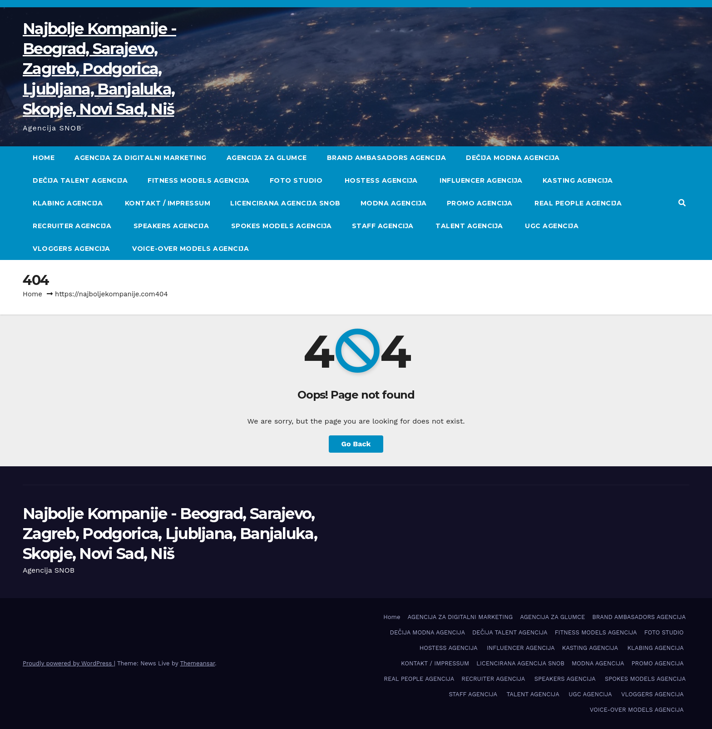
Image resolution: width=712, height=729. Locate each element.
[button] (682, 203)
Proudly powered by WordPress (68, 663)
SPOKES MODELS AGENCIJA (281, 226)
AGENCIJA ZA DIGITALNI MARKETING (140, 158)
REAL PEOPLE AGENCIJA (578, 203)
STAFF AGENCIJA (384, 226)
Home (43, 158)
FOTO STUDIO (297, 180)
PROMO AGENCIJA (481, 203)
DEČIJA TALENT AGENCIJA (80, 180)
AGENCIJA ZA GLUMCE (267, 158)
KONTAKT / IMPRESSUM (168, 203)
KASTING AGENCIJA (579, 180)
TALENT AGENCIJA (470, 226)
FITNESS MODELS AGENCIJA (199, 180)
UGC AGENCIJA (553, 226)
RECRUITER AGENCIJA (73, 226)
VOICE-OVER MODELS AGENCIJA (191, 249)
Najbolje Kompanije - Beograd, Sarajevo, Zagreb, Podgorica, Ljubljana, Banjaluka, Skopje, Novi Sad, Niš (99, 69)
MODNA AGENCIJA (394, 203)
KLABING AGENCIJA (69, 203)
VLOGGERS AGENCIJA (72, 249)
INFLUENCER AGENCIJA (481, 180)
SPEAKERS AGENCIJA (172, 226)
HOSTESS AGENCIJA (382, 180)
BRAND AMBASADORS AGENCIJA (386, 158)
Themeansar (197, 663)
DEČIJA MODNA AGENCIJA (513, 158)
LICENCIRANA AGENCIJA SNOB (285, 203)
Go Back (356, 443)
